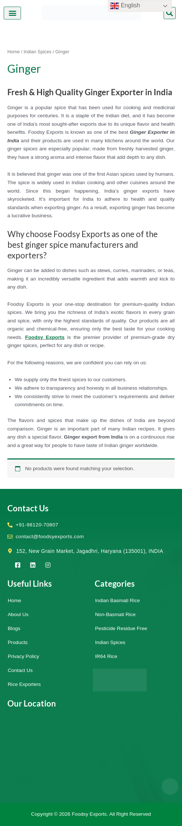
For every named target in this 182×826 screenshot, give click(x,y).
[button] (12, 13)
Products (18, 642)
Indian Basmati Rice (117, 600)
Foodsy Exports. (90, 814)
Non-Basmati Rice (115, 614)
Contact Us (20, 670)
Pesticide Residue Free (121, 628)
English (125, 5)
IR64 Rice (106, 656)
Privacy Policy (23, 656)
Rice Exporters (24, 684)
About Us (18, 614)
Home (13, 51)
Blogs (14, 628)
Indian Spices (38, 51)
